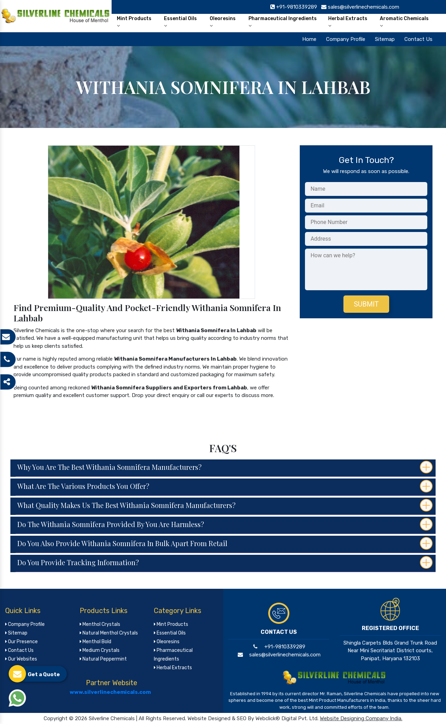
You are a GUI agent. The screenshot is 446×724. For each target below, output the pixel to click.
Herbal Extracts (347, 22)
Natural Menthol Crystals (109, 633)
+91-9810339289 (278, 647)
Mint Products (134, 22)
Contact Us (418, 39)
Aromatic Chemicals (404, 22)
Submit (366, 304)
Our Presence (21, 642)
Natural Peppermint (103, 659)
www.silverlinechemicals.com (110, 692)
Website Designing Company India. (361, 718)
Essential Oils (180, 22)
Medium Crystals (100, 650)
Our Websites (21, 659)
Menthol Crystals (100, 624)
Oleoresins (223, 22)
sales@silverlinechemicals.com (279, 655)
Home (309, 39)
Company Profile (345, 39)
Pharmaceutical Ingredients (282, 22)
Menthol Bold (95, 642)
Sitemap (385, 39)
